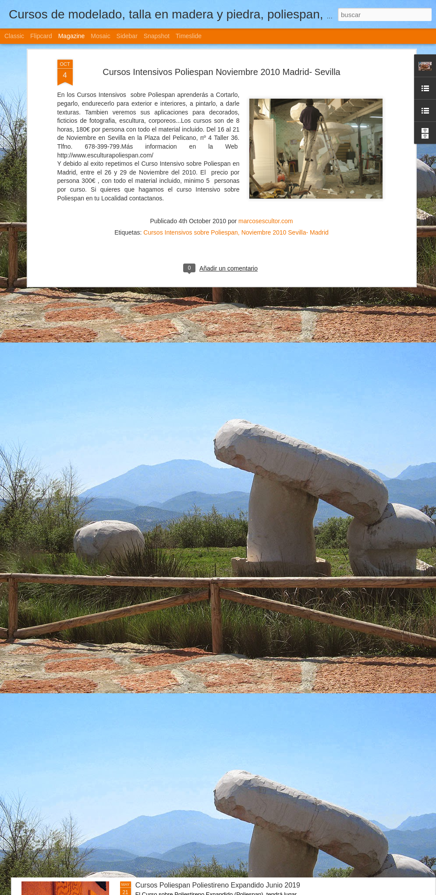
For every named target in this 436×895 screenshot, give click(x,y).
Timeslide (189, 35)
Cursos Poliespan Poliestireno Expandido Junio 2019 (217, 885)
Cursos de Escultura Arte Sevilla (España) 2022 (209, 487)
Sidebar (127, 35)
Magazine (71, 35)
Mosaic (100, 35)
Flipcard (41, 35)
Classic (14, 35)
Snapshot (157, 35)
